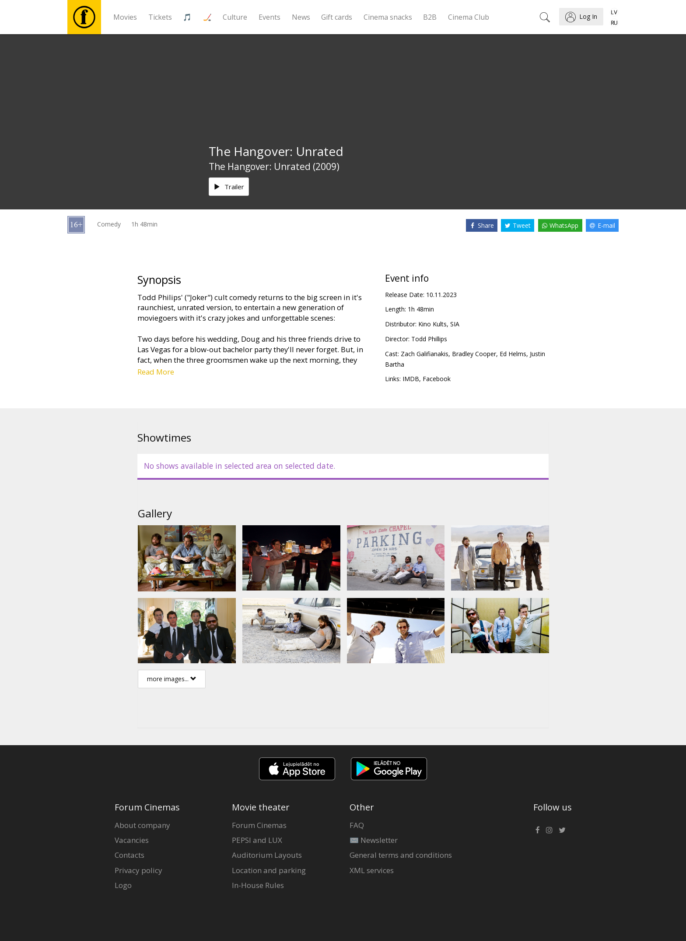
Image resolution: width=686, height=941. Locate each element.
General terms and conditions (401, 855)
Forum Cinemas (259, 825)
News (301, 17)
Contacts (129, 855)
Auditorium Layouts (267, 855)
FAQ (357, 825)
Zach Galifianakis (424, 354)
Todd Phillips (429, 339)
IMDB (410, 379)
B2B (430, 17)
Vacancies (132, 840)
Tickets (160, 17)
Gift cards (336, 17)
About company (142, 825)
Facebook (437, 379)
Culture (235, 17)
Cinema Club (468, 17)
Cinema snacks (388, 17)
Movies (125, 17)
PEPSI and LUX (257, 840)
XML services (372, 870)
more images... (171, 679)
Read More (155, 372)
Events (269, 17)
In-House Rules (258, 885)
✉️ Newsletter (374, 840)
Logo (123, 885)
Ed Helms (513, 354)
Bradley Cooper (474, 354)
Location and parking (269, 870)
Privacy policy (138, 870)
